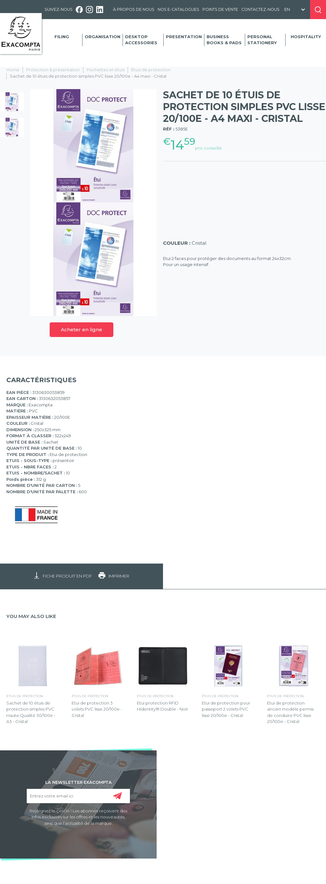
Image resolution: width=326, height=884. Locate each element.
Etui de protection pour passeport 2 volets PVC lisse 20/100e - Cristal (226, 709)
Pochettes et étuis (105, 69)
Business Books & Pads (224, 40)
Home (12, 69)
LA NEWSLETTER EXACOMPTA (78, 782)
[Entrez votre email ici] (78, 796)
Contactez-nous (260, 9)
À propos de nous (133, 9)
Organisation (102, 36)
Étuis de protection (151, 69)
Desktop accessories (141, 40)
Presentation (184, 36)
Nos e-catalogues (178, 9)
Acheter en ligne (81, 329)
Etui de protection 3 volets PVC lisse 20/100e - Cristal (97, 709)
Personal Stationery (262, 40)
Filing (61, 36)
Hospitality (306, 36)
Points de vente (220, 9)
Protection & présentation (53, 69)
